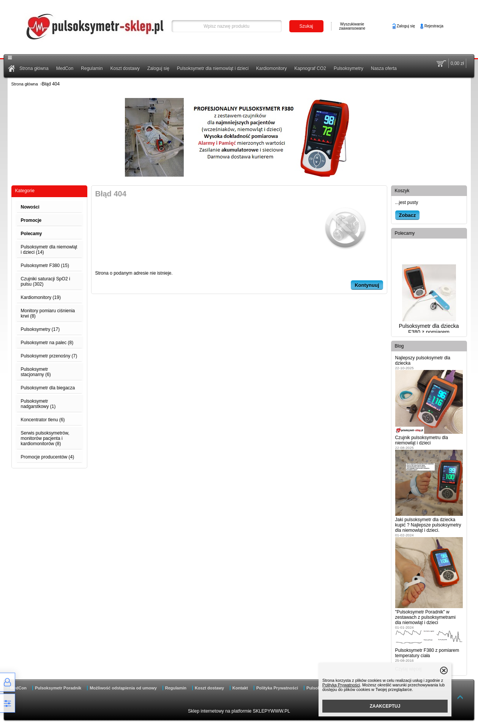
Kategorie (25, 190)
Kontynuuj (367, 285)
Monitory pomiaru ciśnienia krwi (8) (48, 313)
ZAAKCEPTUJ (385, 706)
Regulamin (92, 68)
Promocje (31, 220)
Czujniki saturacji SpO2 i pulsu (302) (45, 281)
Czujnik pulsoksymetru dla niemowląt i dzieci (421, 440)
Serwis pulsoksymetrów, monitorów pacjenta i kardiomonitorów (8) (45, 438)
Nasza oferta (384, 68)
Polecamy (31, 233)
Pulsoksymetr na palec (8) (47, 342)
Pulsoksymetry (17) (40, 329)
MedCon (64, 68)
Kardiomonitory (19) (41, 297)
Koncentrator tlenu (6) (43, 419)
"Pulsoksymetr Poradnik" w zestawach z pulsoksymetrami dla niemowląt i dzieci (425, 617)
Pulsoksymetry (348, 68)
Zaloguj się (406, 26)
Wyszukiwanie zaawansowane (352, 26)
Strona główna (34, 68)
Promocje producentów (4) (47, 457)
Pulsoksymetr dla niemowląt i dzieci (213, 68)
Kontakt (240, 688)
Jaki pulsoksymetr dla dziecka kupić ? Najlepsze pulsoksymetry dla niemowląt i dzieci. (428, 525)
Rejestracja (433, 26)
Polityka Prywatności (277, 688)
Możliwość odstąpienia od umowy (123, 688)
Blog (399, 346)
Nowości (30, 207)
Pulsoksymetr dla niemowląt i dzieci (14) (49, 249)
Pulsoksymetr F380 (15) (45, 265)
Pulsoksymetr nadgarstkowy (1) (38, 403)
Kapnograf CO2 (310, 68)
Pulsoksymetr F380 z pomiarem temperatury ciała (427, 653)
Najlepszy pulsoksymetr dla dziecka (422, 360)
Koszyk (402, 190)
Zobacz (407, 215)
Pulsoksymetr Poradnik (58, 688)
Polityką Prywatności (341, 685)
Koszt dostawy (124, 68)
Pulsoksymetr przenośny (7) (49, 356)
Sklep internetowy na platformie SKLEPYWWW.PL (239, 711)
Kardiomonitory (271, 68)
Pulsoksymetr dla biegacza (48, 387)
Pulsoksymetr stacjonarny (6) (36, 372)
